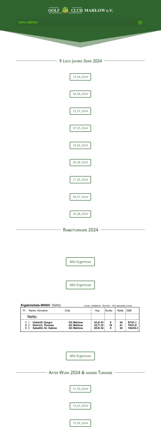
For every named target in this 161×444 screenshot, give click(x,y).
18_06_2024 (80, 145)
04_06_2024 (80, 94)
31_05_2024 (80, 389)
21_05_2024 (80, 180)
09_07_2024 (80, 197)
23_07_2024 (80, 111)
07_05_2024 (80, 128)
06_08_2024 (80, 162)
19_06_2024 (80, 423)
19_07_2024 (80, 406)
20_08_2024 (80, 214)
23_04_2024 (80, 77)
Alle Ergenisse (80, 261)
